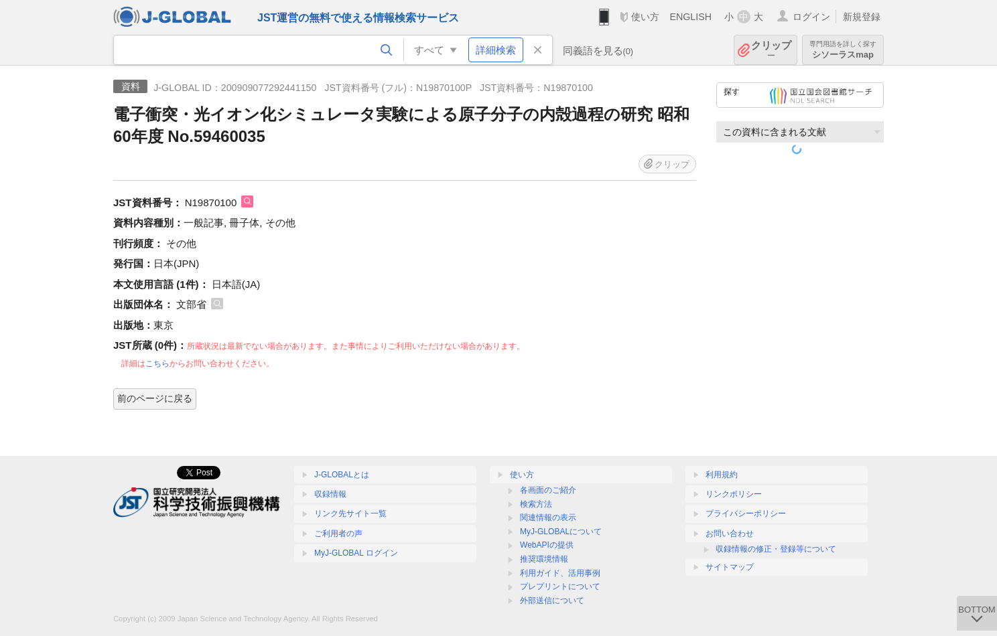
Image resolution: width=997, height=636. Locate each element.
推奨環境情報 (544, 559)
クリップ (771, 49)
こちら (157, 363)
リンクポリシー (734, 494)
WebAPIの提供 (547, 545)
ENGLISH (690, 16)
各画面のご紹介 (548, 490)
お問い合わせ (730, 533)
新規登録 (861, 16)
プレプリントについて (560, 586)
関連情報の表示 (548, 517)
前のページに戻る (154, 398)
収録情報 (330, 494)
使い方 (645, 16)
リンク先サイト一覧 (350, 513)
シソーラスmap (842, 50)
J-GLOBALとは (341, 474)
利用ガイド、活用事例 (560, 573)
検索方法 (536, 504)
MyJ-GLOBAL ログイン (356, 553)
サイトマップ (730, 567)
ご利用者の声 (338, 533)
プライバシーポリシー (746, 513)
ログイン (811, 16)
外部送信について (552, 600)
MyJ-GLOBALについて (561, 531)
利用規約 (722, 474)
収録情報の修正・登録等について (776, 549)
